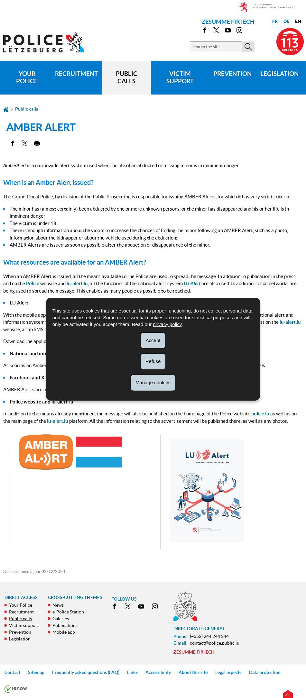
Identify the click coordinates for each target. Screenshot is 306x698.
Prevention (232, 73)
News (58, 605)
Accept (153, 340)
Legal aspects (228, 672)
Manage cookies (153, 382)
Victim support (180, 77)
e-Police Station (68, 611)
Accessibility (158, 672)
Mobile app (63, 632)
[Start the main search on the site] (248, 46)
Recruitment (76, 73)
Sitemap (36, 672)
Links (132, 672)
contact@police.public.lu (214, 643)
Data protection (265, 672)
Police (32, 283)
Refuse (153, 361)
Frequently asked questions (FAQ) (85, 672)
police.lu (260, 413)
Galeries (60, 618)
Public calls (126, 77)
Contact (12, 672)
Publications (65, 625)
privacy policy (167, 324)
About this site (193, 672)
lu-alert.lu (77, 283)
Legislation (279, 73)
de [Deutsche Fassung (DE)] (286, 21)
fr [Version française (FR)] (275, 21)
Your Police (27, 77)
